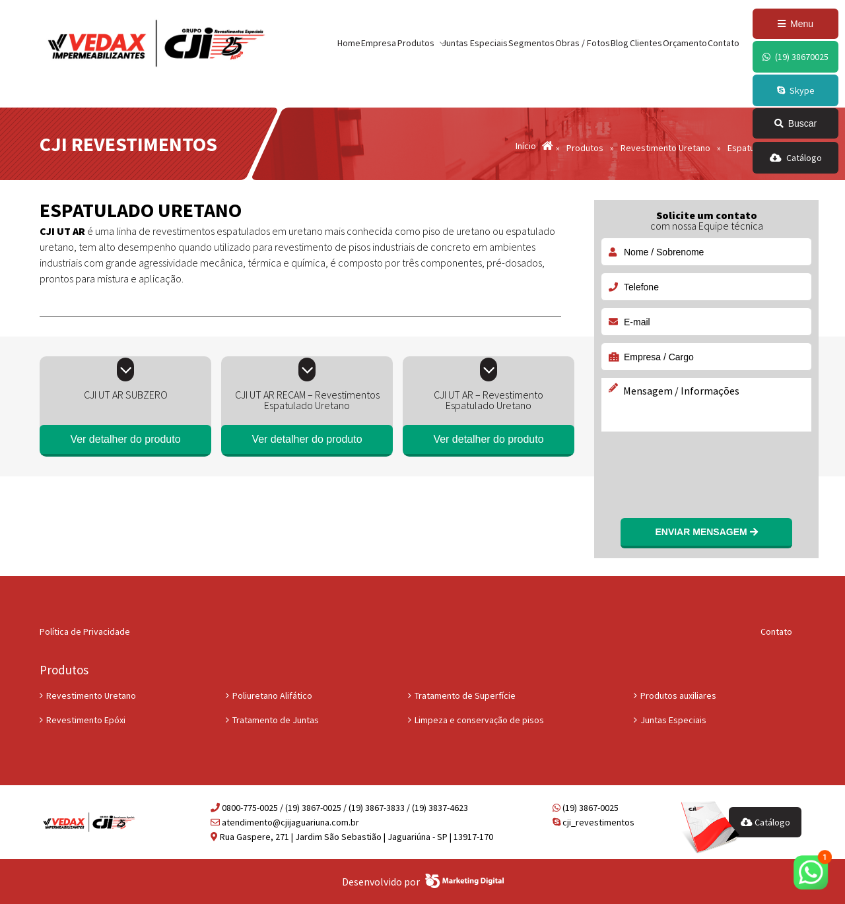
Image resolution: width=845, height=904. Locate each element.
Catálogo (765, 822)
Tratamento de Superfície (465, 695)
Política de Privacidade (85, 631)
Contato (723, 43)
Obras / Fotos (582, 43)
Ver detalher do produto (125, 439)
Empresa (378, 43)
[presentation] (701, 466)
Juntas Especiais (475, 43)
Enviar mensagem (706, 532)
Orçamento (685, 43)
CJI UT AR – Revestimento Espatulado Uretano (488, 400)
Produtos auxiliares (678, 695)
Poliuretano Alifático (272, 695)
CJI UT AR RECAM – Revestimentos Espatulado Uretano (307, 400)
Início (526, 146)
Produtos (584, 147)
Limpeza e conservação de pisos (479, 720)
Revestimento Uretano (91, 695)
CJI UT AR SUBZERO (126, 394)
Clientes (646, 43)
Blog (619, 43)
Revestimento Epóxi (85, 720)
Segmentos (531, 43)
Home (348, 43)
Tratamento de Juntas (275, 720)
